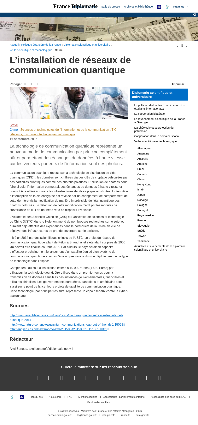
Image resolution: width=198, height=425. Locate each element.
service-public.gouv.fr (60, 415)
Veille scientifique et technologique (155, 141)
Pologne (142, 205)
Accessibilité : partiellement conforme (124, 397)
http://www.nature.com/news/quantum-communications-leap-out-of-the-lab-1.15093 (66, 324)
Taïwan (141, 235)
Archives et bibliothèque (138, 6)
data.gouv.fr (142, 415)
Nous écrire (55, 397)
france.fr (125, 415)
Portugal (142, 210)
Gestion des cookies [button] (98, 402)
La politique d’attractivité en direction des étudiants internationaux (159, 107)
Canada (142, 174)
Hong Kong (144, 184)
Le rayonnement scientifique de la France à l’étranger (159, 120)
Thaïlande (143, 241)
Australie (142, 158)
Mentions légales (87, 397)
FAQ (70, 397)
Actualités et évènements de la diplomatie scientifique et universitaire (160, 248)
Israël (140, 189)
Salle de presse (110, 6)
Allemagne (143, 148)
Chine (14, 129)
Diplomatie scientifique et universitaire (152, 95)
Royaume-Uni (145, 215)
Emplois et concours (85, 6)
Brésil (140, 169)
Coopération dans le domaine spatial (156, 136)
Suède (141, 230)
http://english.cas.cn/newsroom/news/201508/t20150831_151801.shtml (58, 329)
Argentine (143, 153)
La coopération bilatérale (149, 113)
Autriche (142, 163)
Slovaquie (143, 225)
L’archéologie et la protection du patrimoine (153, 129)
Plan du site (36, 397)
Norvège (142, 199)
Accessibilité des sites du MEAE (168, 397)
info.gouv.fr (108, 415)
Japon (141, 194)
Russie (141, 220)
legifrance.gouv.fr (86, 415)
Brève (14, 125)
